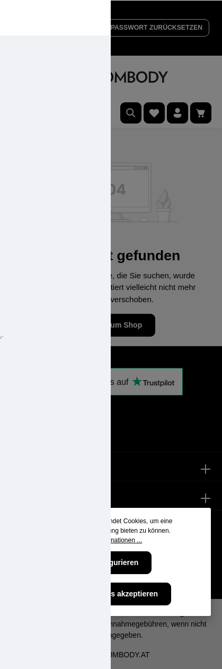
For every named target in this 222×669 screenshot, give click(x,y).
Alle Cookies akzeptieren (114, 593)
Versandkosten (40, 624)
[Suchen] (130, 113)
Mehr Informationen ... (111, 540)
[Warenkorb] (200, 113)
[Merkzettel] (154, 113)
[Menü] (21, 113)
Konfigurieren (114, 562)
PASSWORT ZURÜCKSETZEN (156, 27)
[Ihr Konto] (177, 113)
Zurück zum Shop (111, 325)
